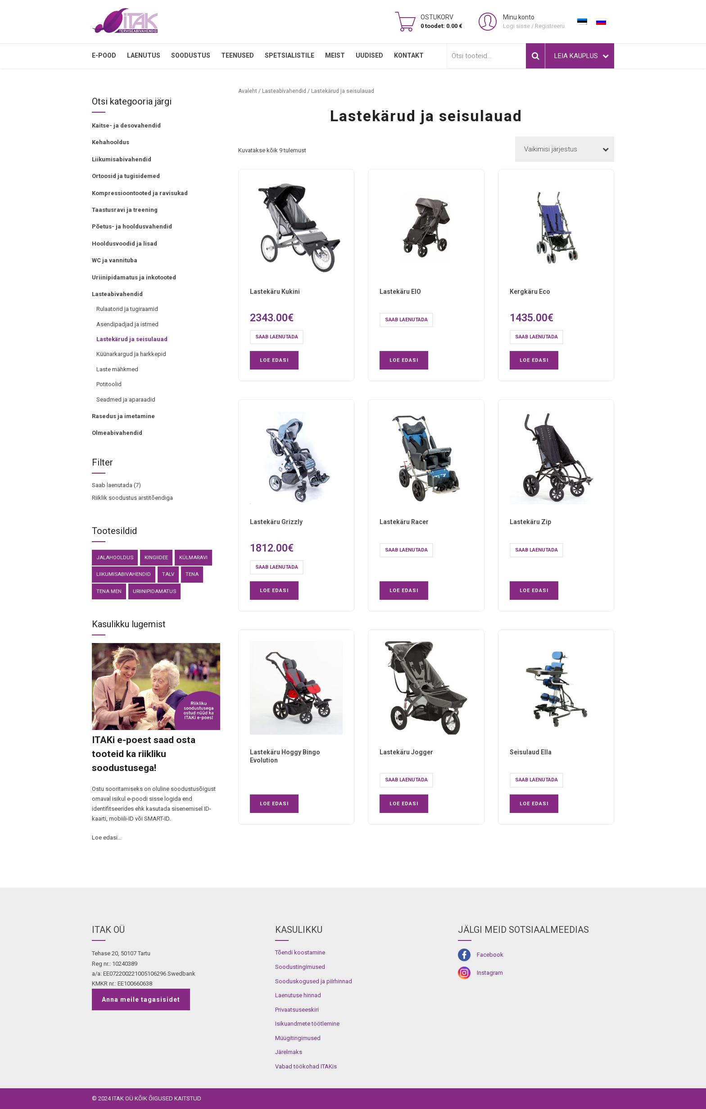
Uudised (369, 55)
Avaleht (247, 91)
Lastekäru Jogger (406, 752)
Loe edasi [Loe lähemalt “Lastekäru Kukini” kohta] (274, 360)
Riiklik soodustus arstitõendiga (132, 497)
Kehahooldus (110, 142)
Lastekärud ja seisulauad (131, 339)
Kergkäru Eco (530, 291)
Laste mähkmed (117, 369)
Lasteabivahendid (117, 294)
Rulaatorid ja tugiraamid (127, 309)
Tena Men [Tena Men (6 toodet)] (109, 591)
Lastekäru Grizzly (276, 521)
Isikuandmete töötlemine (307, 1023)
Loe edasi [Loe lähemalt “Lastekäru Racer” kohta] (403, 590)
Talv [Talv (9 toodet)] (168, 574)
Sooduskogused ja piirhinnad (313, 981)
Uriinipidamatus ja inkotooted (134, 277)
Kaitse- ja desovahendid (126, 125)
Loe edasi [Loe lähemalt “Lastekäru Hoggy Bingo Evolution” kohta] (274, 804)
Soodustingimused (300, 966)
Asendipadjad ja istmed (127, 324)
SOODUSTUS (190, 55)
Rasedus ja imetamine (123, 416)
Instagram (490, 972)
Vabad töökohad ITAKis (306, 1066)
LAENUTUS (143, 55)
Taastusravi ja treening (125, 209)
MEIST (335, 55)
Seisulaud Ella (531, 752)
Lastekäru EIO (400, 291)
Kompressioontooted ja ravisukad (140, 193)
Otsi (535, 55)
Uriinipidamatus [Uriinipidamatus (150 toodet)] (154, 591)
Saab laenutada (112, 485)
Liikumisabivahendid (121, 159)
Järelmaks (288, 1052)
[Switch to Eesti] (582, 21)
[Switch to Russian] (601, 21)
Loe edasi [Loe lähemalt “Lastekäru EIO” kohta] (403, 360)
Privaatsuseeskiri (297, 1009)
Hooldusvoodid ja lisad (124, 243)
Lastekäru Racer (404, 521)
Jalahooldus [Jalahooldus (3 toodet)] (114, 557)
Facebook (490, 954)
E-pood (104, 55)
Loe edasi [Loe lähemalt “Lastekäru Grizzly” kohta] (274, 590)
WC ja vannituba (114, 260)
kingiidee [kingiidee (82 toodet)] (156, 557)
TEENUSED (237, 55)
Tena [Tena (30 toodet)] (192, 574)
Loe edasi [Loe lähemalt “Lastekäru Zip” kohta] (534, 590)
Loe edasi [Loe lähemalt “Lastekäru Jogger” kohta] (403, 804)
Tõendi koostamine (300, 952)
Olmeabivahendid (117, 432)
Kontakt (409, 55)
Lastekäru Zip (530, 521)
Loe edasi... (107, 837)
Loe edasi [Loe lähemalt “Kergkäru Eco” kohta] (534, 360)
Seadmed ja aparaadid (125, 399)
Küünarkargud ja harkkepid (131, 354)
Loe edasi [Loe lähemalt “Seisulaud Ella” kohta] (534, 804)
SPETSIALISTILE (289, 55)
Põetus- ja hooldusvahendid (132, 226)
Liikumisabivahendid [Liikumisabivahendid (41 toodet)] (123, 574)
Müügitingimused (298, 1038)
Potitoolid (109, 384)
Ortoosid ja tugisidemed (126, 176)
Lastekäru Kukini (275, 291)
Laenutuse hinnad (298, 995)
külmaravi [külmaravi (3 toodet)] (193, 557)
